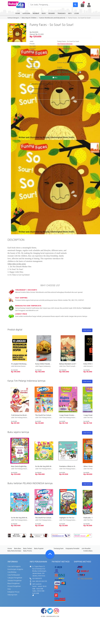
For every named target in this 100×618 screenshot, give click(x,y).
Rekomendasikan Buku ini (40, 88)
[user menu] (89, 5)
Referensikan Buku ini (38, 93)
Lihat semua (87, 330)
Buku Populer (39, 548)
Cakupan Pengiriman (15, 577)
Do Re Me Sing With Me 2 (44, 466)
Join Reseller (86, 548)
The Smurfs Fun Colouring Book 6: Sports (49, 415)
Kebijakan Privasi (13, 592)
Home (10, 548)
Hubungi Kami (12, 594)
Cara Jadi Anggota (14, 566)
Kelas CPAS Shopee (90, 364)
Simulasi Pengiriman (15, 580)
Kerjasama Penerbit (72, 548)
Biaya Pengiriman (14, 583)
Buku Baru (17, 548)
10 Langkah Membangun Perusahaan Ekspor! (26, 364)
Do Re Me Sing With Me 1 (20, 517)
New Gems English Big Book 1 (21, 466)
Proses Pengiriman (14, 586)
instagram (56, 611)
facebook (44, 611)
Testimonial (86, 308)
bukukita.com (54, 616)
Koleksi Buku (87, 551)
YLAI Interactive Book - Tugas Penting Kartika (27, 415)
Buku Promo (27, 551)
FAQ (9, 589)
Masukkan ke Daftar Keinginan (41, 84)
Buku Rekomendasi (14, 551)
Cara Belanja (12, 572)
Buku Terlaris (27, 548)
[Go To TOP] (50, 554)
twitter (50, 611)
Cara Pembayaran (14, 575)
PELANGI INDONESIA (64, 48)
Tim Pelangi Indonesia (64, 43)
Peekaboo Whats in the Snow (69, 466)
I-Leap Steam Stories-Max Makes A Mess (73, 415)
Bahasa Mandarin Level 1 (67, 364)
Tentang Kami (58, 548)
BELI (54, 77)
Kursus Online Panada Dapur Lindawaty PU (49, 364)
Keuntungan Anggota (15, 569)
